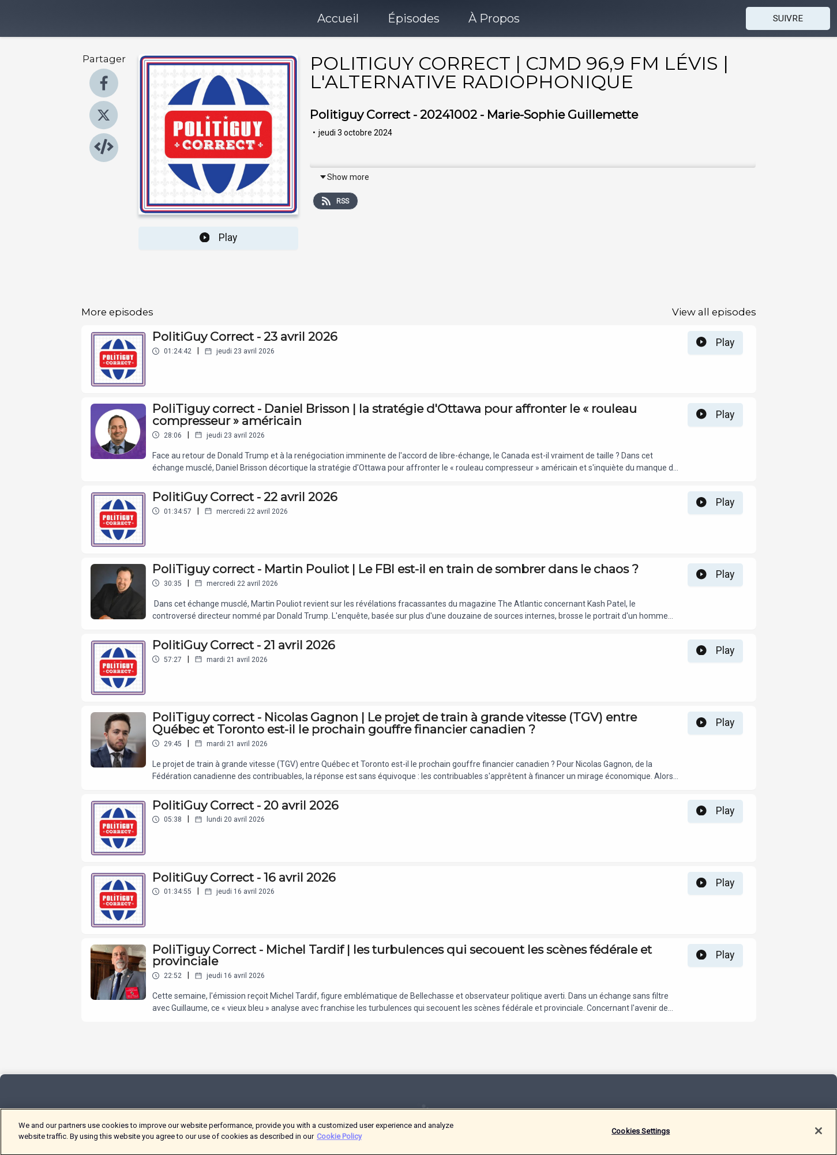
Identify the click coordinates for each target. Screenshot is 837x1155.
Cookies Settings (640, 1138)
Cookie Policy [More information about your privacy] (339, 1143)
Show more (344, 177)
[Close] (818, 1137)
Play (219, 237)
